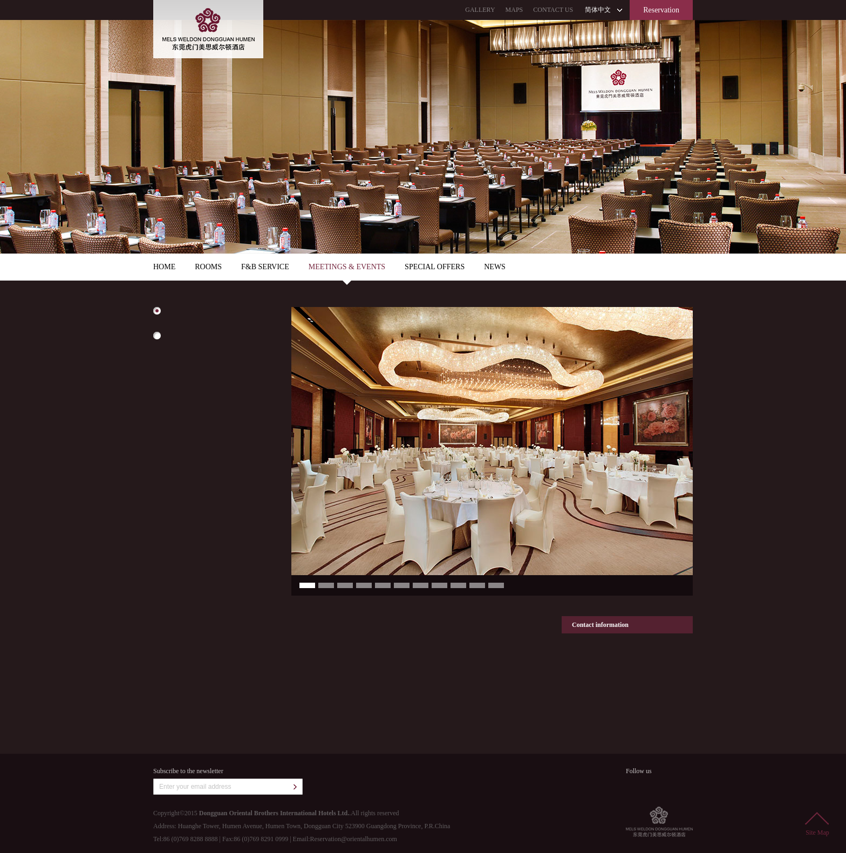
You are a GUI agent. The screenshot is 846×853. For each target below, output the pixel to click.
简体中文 (598, 9)
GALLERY (480, 9)
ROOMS (208, 267)
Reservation (661, 10)
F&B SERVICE (265, 267)
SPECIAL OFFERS (435, 267)
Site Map (817, 824)
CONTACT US (553, 9)
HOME (164, 267)
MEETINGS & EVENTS (347, 267)
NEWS (495, 267)
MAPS (514, 9)
